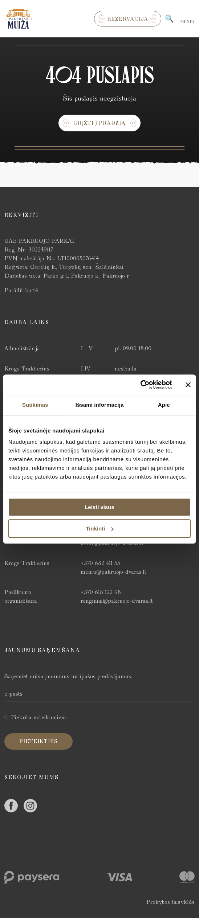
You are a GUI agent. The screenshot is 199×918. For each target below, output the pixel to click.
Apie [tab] (164, 405)
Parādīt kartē (21, 290)
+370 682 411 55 (100, 563)
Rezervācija (127, 19)
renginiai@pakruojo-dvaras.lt (117, 601)
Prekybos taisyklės (170, 902)
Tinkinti (100, 528)
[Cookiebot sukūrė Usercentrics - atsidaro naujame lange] (140, 384)
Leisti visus (99, 507)
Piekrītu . (39, 717)
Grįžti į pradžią (99, 123)
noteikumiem (49, 717)
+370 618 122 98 (101, 592)
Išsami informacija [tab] (100, 405)
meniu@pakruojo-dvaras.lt (113, 571)
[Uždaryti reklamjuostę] (188, 384)
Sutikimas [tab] (35, 405)
